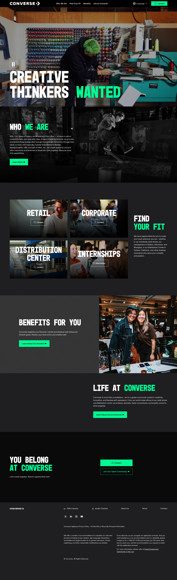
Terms (144, 508)
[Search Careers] (159, 3)
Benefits (87, 3)
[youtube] (82, 516)
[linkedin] (71, 516)
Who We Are (61, 3)
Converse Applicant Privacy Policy (76, 526)
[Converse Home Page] (23, 3)
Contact (163, 508)
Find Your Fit (75, 3)
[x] (65, 516)
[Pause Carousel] (13, 64)
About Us (125, 508)
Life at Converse (100, 3)
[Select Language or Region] (140, 3)
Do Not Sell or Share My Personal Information (108, 526)
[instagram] (76, 516)
